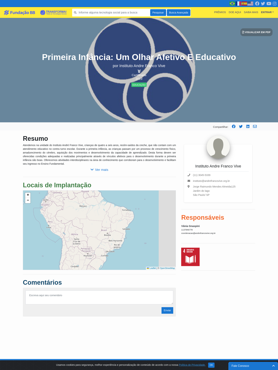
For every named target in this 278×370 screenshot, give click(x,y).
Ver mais (99, 170)
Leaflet (151, 268)
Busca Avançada (178, 12)
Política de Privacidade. (192, 364)
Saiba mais (251, 12)
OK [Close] (211, 365)
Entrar (266, 12)
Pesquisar (158, 12)
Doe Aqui (235, 12)
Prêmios (220, 12)
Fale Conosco (253, 365)
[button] (27, 195)
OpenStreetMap (167, 268)
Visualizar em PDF (256, 32)
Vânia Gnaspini (190, 226)
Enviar (167, 310)
